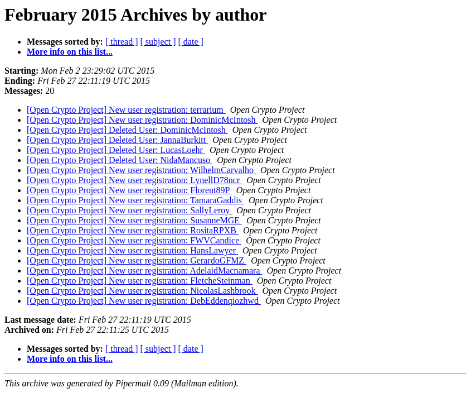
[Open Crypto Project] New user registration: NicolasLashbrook (142, 290)
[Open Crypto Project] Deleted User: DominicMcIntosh (127, 130)
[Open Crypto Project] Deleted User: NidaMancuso (119, 160)
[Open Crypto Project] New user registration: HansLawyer (132, 250)
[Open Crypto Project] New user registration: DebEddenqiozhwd (144, 300)
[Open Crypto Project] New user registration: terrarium (126, 109)
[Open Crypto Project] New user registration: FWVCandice (134, 240)
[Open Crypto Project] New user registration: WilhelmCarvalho (141, 170)
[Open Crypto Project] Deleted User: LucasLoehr (116, 150)
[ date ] (190, 41)
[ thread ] (121, 41)
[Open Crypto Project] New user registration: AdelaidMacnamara (145, 270)
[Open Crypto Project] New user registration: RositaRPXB (133, 230)
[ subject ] (158, 41)
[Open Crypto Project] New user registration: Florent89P (129, 190)
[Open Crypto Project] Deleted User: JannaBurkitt (117, 140)
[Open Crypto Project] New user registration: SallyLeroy (129, 210)
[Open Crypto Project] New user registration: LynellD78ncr (134, 180)
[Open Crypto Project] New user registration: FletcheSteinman (140, 280)
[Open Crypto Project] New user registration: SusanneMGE (134, 220)
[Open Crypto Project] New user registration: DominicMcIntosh (142, 120)
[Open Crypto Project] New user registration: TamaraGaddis (135, 200)
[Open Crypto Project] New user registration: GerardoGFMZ (136, 260)
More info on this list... (70, 51)
